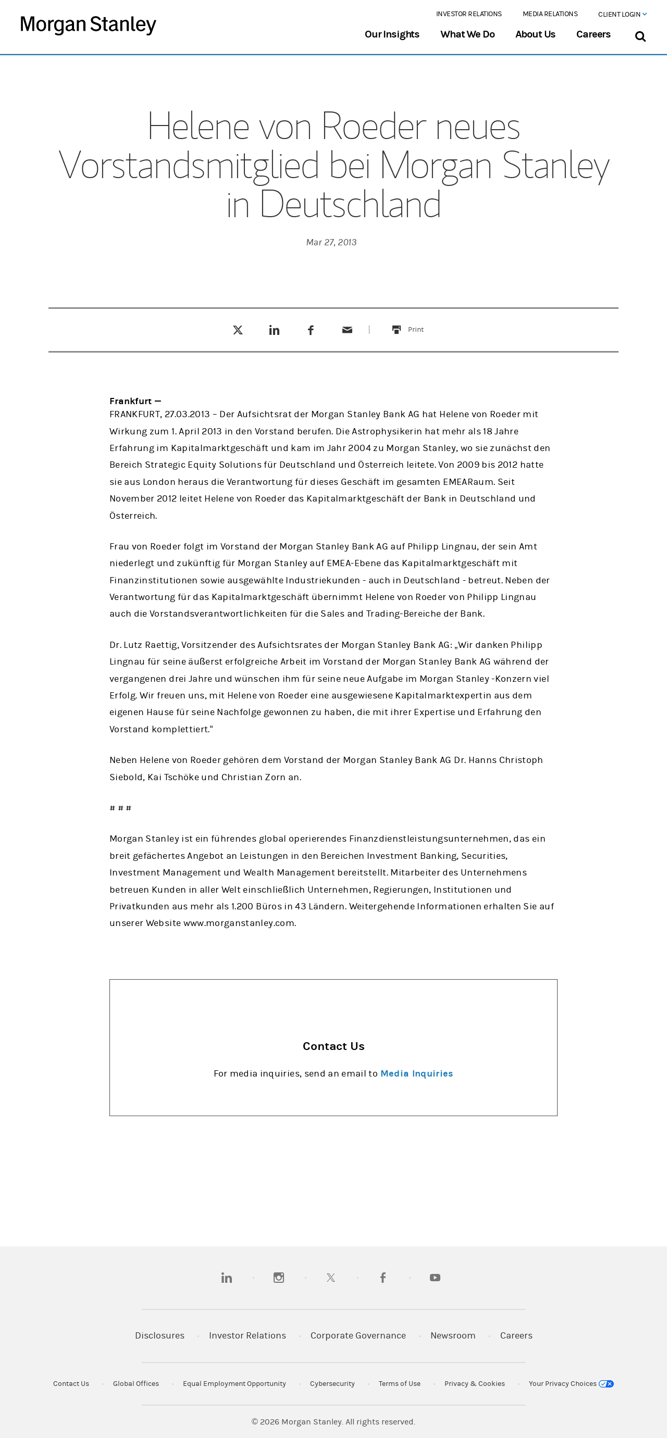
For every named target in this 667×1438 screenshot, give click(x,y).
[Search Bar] (640, 34)
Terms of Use (400, 1384)
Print (422, 323)
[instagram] (278, 1277)
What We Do (467, 34)
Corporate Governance (358, 1335)
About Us (535, 34)
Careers (593, 34)
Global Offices (136, 1384)
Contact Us (71, 1384)
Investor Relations (469, 14)
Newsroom (453, 1335)
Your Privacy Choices (571, 1384)
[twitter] (330, 1277)
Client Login (622, 14)
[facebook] (383, 1277)
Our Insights (392, 34)
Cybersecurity (332, 1384)
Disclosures (159, 1335)
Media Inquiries (416, 1073)
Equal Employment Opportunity (234, 1384)
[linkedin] (226, 1277)
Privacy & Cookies (474, 1384)
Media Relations (550, 14)
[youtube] (435, 1277)
